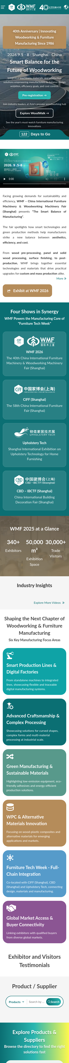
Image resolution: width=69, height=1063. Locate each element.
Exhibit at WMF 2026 (26, 291)
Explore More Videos (49, 602)
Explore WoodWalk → (34, 113)
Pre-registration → (34, 95)
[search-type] (16, 1002)
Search (53, 1001)
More (61, 278)
